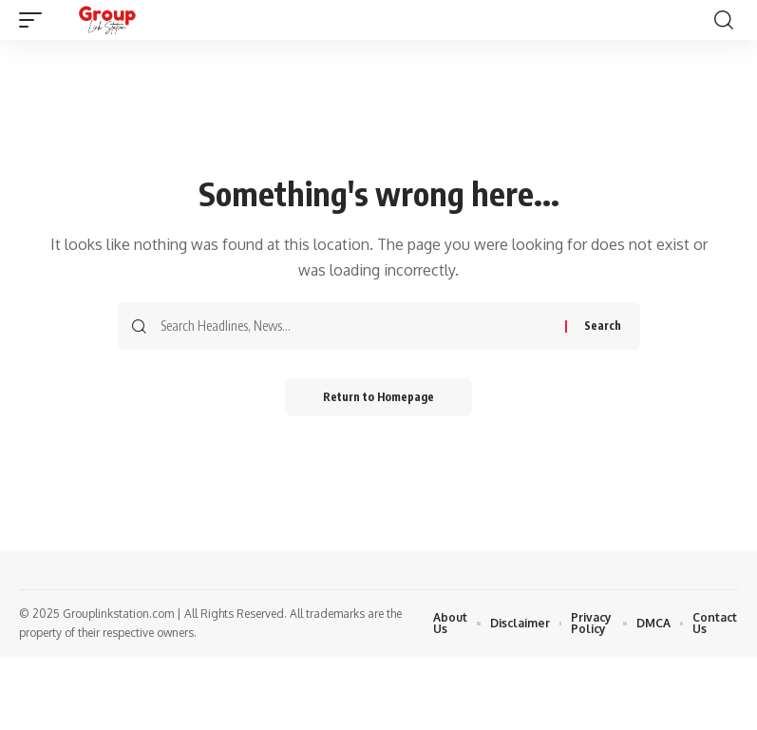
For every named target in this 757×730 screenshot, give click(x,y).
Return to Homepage (378, 397)
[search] (724, 20)
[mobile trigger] (35, 20)
